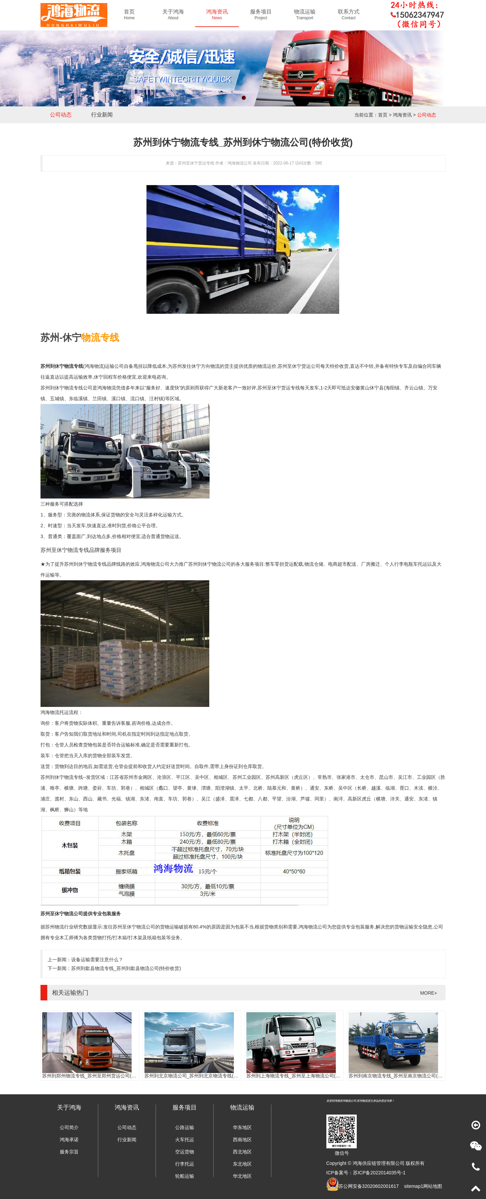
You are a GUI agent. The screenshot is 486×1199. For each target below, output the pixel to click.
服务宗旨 (69, 1151)
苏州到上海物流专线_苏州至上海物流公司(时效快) (298, 1075)
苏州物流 (54, 926)
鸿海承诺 (69, 1139)
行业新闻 (102, 115)
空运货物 (184, 1151)
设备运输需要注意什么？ (97, 959)
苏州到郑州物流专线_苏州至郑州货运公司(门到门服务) (99, 1075)
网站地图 (432, 1186)
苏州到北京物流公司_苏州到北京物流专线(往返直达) (199, 1075)
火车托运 (184, 1139)
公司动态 (61, 115)
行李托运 (184, 1164)
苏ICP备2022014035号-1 (379, 1172)
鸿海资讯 (402, 115)
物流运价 (267, 366)
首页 (382, 115)
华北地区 (242, 1176)
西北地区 (242, 1151)
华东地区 (242, 1127)
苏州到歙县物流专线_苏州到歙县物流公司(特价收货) (126, 968)
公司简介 (69, 1127)
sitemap (412, 1186)
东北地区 (242, 1164)
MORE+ (428, 993)
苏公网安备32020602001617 (369, 1186)
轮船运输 (184, 1176)
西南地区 (242, 1139)
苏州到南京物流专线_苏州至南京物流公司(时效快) (401, 1075)
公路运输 (184, 1127)
